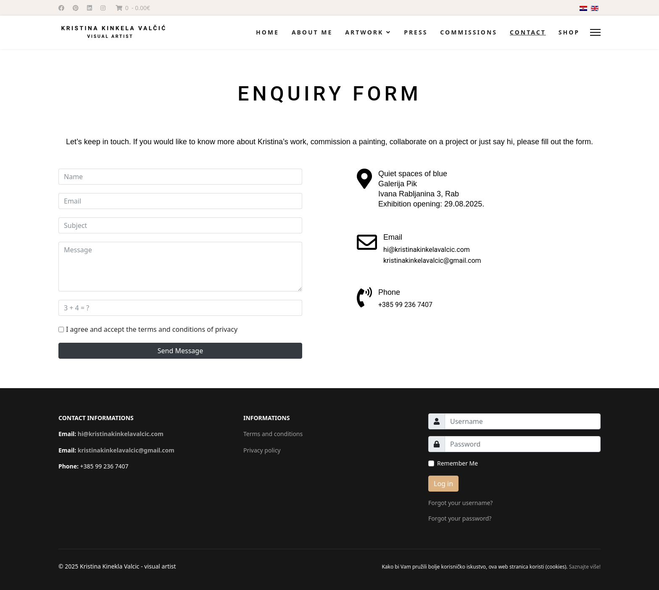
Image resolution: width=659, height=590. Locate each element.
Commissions (468, 32)
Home (267, 32)
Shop (569, 32)
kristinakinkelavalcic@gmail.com (126, 450)
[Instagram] (102, 8)
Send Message (180, 350)
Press (415, 32)
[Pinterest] (76, 8)
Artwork (364, 32)
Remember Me (457, 463)
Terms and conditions (273, 434)
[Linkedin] (89, 8)
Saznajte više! (584, 566)
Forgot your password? (459, 518)
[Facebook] (61, 8)
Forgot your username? (460, 503)
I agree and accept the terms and (151, 329)
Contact (528, 32)
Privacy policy (262, 450)
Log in (443, 483)
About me (312, 32)
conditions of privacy (204, 329)
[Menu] (595, 32)
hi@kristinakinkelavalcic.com (120, 434)
